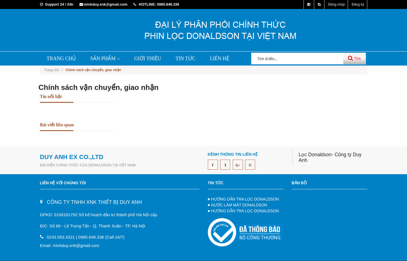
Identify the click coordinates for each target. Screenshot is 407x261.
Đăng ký (358, 4)
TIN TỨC (186, 58)
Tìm (354, 58)
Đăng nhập (336, 4)
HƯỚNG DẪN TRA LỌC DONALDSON (245, 199)
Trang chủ (53, 70)
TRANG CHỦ (61, 58)
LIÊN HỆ (219, 58)
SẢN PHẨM (105, 58)
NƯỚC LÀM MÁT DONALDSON (239, 205)
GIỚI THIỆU (147, 58)
